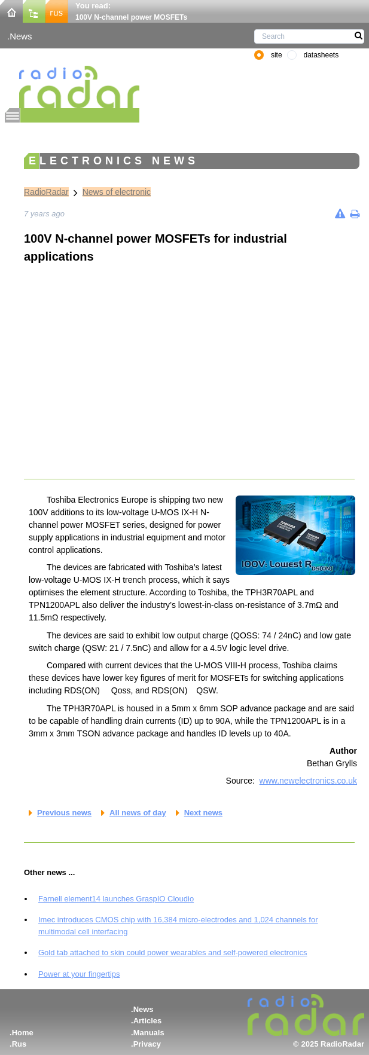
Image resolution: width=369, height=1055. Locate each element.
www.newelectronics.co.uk (308, 780)
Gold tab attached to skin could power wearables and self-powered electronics (172, 952)
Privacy (147, 1043)
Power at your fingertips (79, 974)
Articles (147, 1020)
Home (22, 1032)
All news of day (137, 812)
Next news (203, 812)
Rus (19, 1043)
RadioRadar (46, 192)
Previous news (64, 812)
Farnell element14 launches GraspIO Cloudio (116, 898)
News (21, 36)
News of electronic (117, 192)
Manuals (148, 1032)
